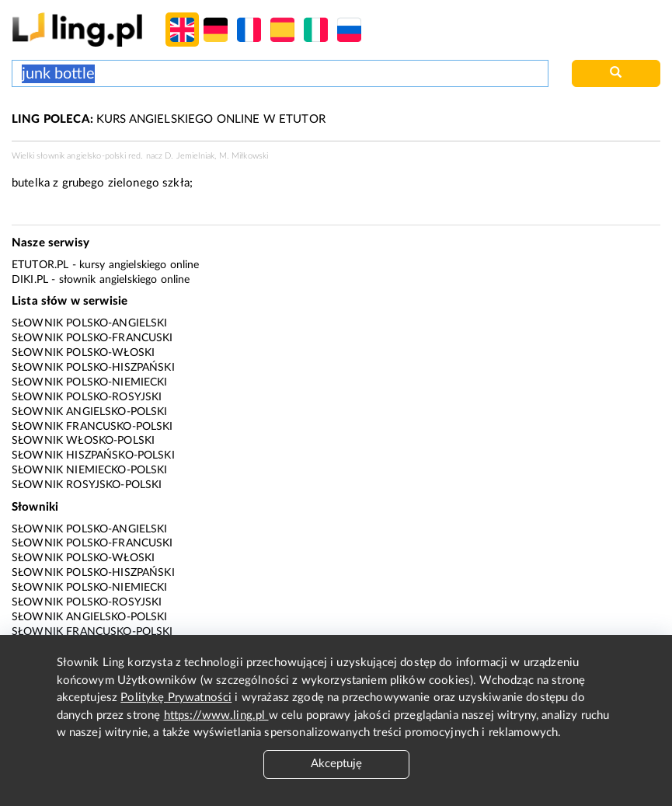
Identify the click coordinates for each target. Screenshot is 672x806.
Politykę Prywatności (176, 697)
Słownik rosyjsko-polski (87, 485)
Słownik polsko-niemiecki (90, 382)
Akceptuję (336, 763)
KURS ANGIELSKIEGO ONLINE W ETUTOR (169, 119)
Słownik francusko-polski (92, 426)
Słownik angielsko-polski (90, 411)
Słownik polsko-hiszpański (93, 367)
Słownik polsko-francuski (92, 338)
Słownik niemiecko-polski (90, 470)
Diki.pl (30, 279)
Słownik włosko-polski (83, 440)
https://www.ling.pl (216, 715)
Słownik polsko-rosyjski (87, 397)
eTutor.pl (40, 265)
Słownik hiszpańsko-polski (93, 455)
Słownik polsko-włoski (83, 352)
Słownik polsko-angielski (90, 323)
